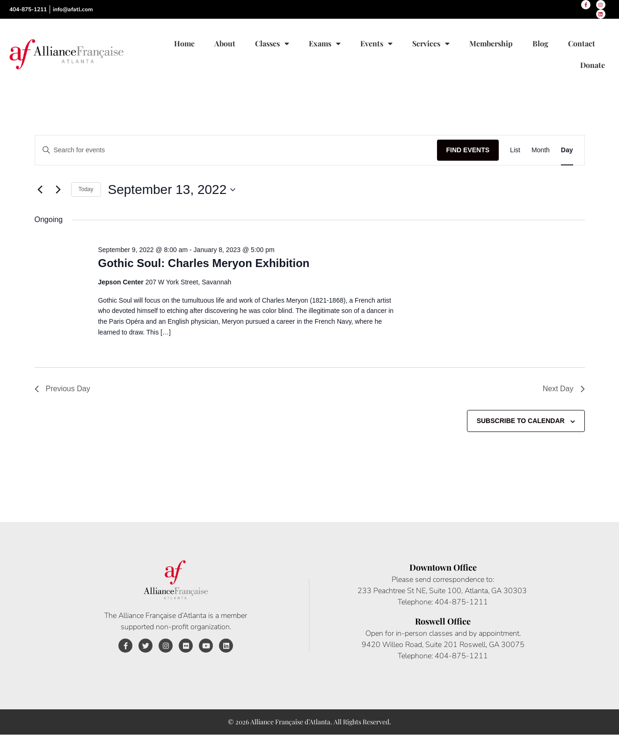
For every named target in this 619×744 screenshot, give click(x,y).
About (224, 43)
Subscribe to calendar (521, 420)
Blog (540, 43)
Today (86, 189)
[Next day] (58, 189)
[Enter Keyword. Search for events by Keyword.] (236, 150)
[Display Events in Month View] (541, 150)
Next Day (564, 389)
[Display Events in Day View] (567, 150)
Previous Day (62, 389)
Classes (272, 43)
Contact (581, 43)
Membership (491, 43)
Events (376, 43)
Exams (325, 43)
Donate (592, 65)
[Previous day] (40, 189)
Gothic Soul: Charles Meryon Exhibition (203, 263)
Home (184, 43)
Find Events (468, 150)
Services (431, 43)
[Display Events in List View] (515, 150)
